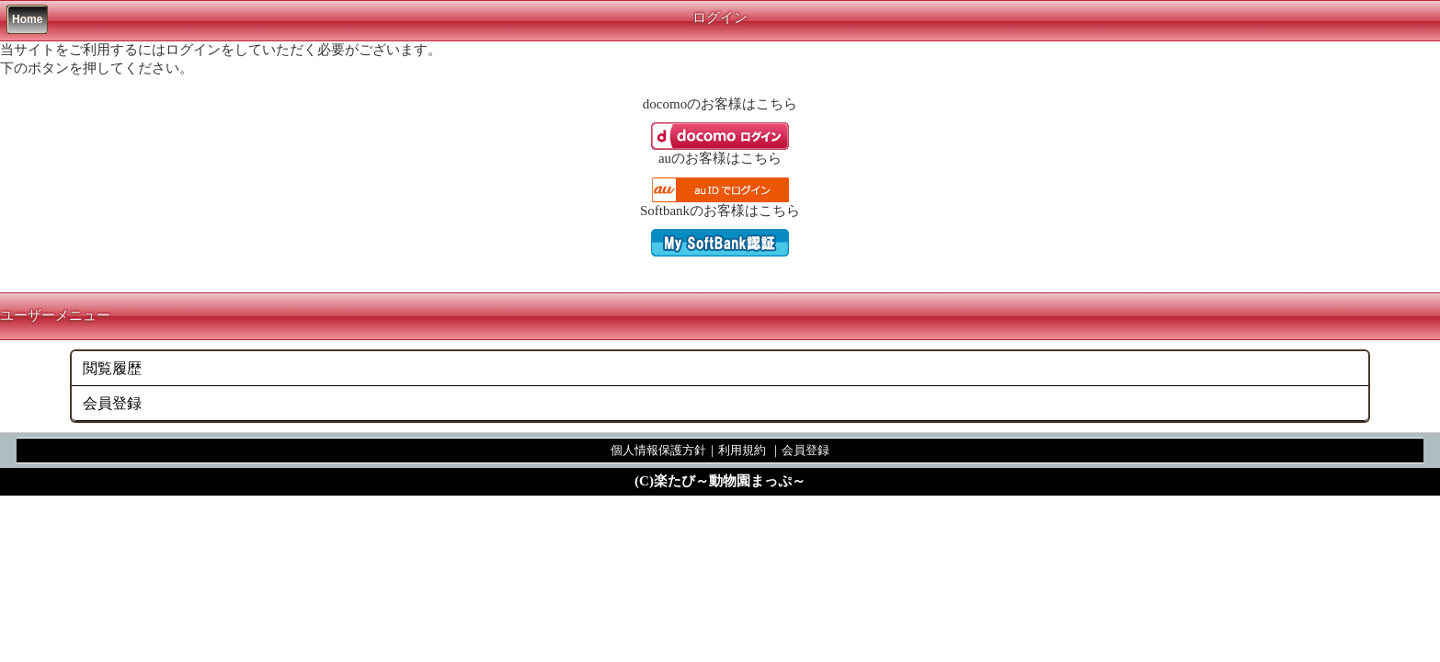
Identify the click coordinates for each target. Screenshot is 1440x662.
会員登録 (112, 403)
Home (27, 19)
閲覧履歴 (112, 368)
